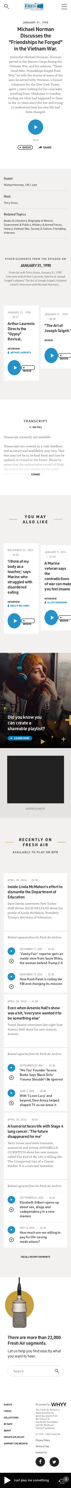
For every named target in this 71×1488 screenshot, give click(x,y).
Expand (35, 474)
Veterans (9, 233)
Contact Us (41, 1452)
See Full (37, 427)
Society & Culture (41, 229)
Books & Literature (15, 221)
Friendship (59, 229)
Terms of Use (42, 1446)
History (8, 229)
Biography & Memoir (40, 221)
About (7, 1430)
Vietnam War (22, 229)
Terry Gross (11, 203)
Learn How (21, 738)
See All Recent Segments (35, 1256)
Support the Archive (16, 1443)
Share (44, 147)
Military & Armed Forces (47, 225)
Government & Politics (17, 225)
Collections (11, 1417)
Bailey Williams (19, 605)
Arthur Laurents (20, 352)
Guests (8, 1404)
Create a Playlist (14, 1436)
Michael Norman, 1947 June (20, 185)
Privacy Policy (43, 1440)
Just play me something (26, 1480)
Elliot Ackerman (57, 602)
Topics (7, 1411)
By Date (8, 1424)
